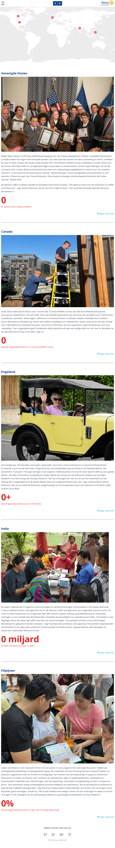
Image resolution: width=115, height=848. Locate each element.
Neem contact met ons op (57, 827)
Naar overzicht (107, 213)
